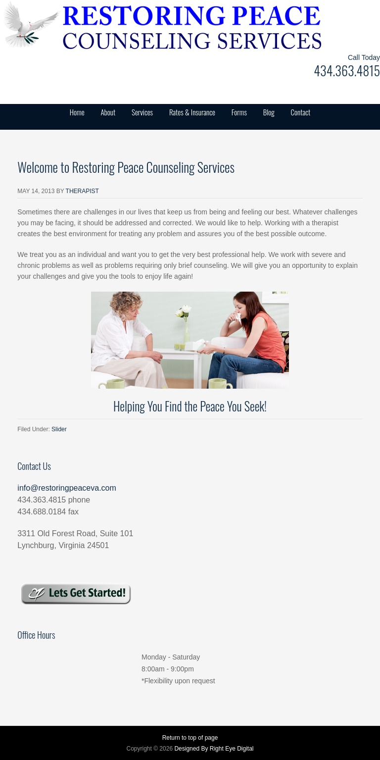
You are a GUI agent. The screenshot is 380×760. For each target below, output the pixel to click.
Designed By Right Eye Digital (213, 748)
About (107, 111)
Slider (59, 429)
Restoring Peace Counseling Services (99, 25)
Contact (301, 111)
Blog (269, 111)
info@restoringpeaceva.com (66, 488)
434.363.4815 (347, 70)
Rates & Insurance (192, 111)
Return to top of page (190, 737)
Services (142, 111)
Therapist (82, 191)
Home (77, 111)
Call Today (364, 57)
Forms (239, 111)
